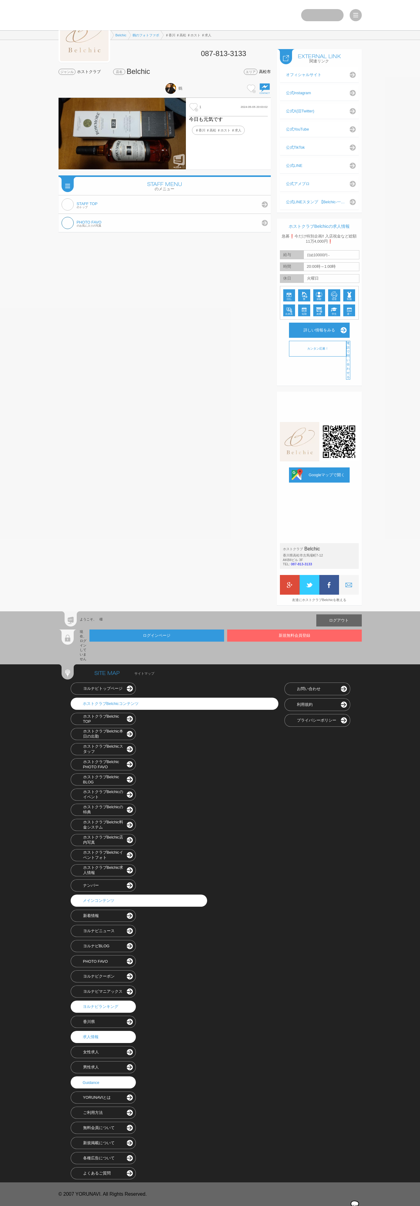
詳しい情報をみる (319, 330)
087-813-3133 (301, 564)
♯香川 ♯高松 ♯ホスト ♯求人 (218, 130)
